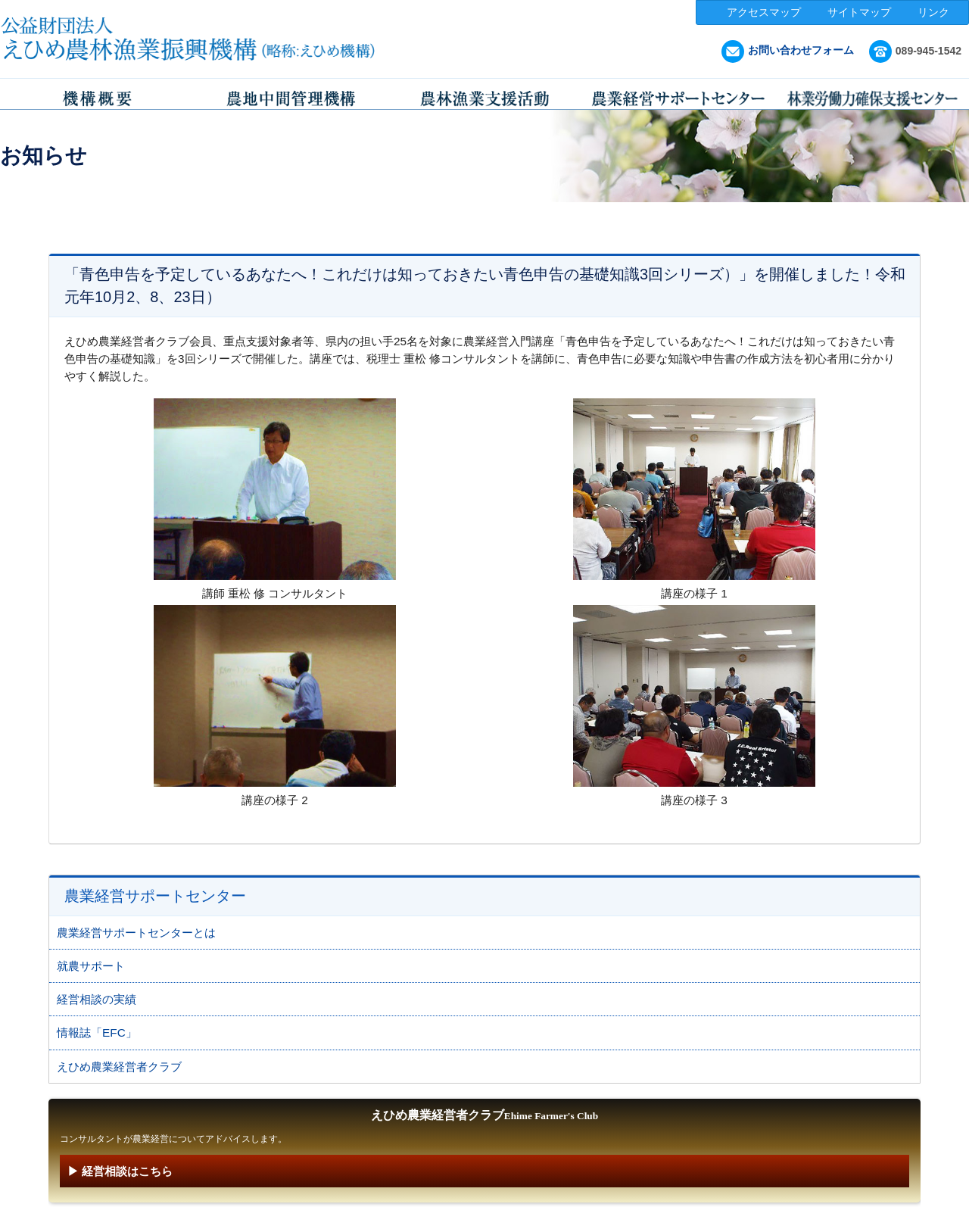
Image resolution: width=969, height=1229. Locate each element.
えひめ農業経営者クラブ (119, 1066)
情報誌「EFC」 (97, 1032)
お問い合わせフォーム (787, 50)
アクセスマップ (764, 12)
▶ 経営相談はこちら (120, 1171)
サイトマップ (859, 12)
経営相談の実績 (96, 999)
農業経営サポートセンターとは (136, 932)
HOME (65, 213)
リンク (933, 12)
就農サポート (91, 965)
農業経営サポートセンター (178, 213)
